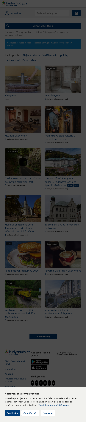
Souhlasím (12, 413)
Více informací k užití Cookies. (53, 405)
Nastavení (48, 413)
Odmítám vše (30, 413)
